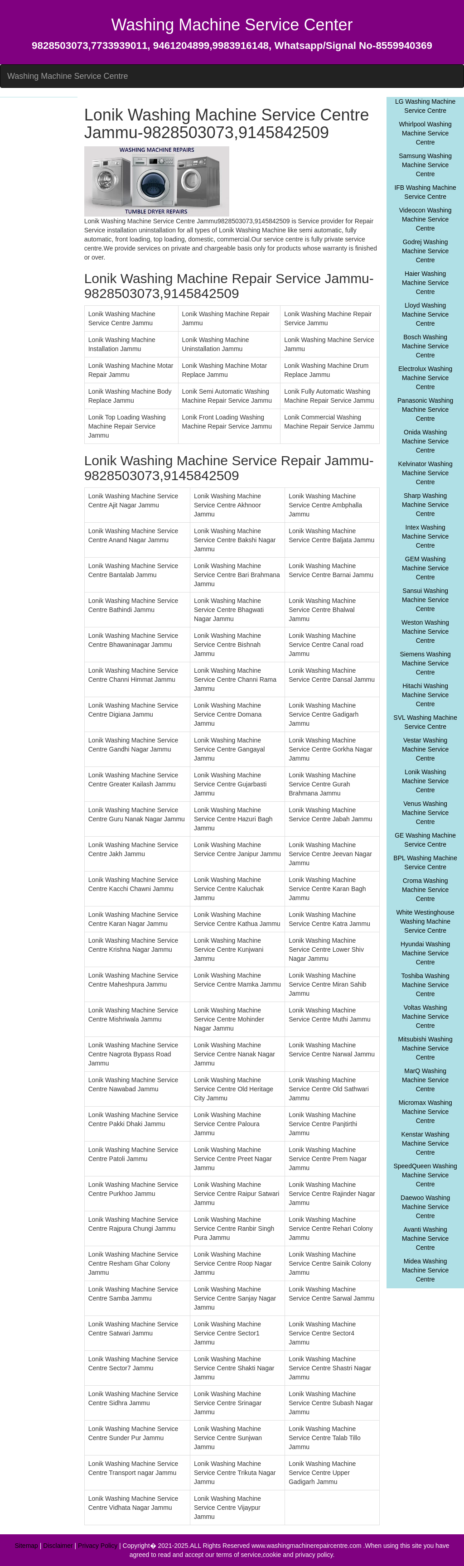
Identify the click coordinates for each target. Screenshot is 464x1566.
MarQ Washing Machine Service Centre (425, 1080)
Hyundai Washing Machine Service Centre (425, 953)
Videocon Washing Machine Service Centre (425, 219)
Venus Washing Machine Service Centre (425, 812)
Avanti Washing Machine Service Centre (425, 1238)
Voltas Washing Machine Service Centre (425, 1016)
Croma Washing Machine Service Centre (425, 889)
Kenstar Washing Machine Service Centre (425, 1143)
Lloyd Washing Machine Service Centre (425, 314)
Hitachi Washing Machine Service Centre (425, 695)
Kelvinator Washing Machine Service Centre (425, 473)
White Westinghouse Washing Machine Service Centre (425, 921)
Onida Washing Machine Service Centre (425, 441)
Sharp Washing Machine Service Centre (425, 504)
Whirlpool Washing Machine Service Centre (425, 133)
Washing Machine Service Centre (67, 76)
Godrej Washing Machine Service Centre (425, 251)
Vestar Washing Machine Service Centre (425, 749)
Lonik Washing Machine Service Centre (425, 781)
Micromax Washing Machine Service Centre (425, 1111)
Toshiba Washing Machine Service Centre (425, 984)
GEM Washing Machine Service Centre (425, 568)
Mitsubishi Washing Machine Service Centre (425, 1048)
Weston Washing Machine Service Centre (425, 631)
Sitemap (26, 1545)
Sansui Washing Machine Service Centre (425, 599)
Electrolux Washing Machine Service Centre (425, 377)
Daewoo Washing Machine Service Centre (425, 1206)
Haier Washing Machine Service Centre (425, 282)
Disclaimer (57, 1545)
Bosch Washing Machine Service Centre (425, 346)
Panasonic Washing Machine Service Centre (425, 409)
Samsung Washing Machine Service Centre (425, 165)
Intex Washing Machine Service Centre (425, 536)
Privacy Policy (97, 1545)
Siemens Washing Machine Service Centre (425, 663)
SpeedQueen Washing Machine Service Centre (425, 1175)
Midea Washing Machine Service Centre (425, 1270)
